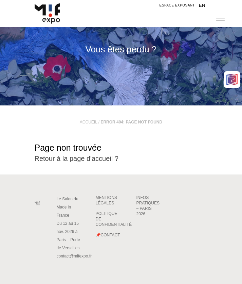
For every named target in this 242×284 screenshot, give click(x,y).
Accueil (88, 122)
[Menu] (220, 18)
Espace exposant (177, 5)
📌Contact (108, 235)
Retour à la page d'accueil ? (76, 158)
